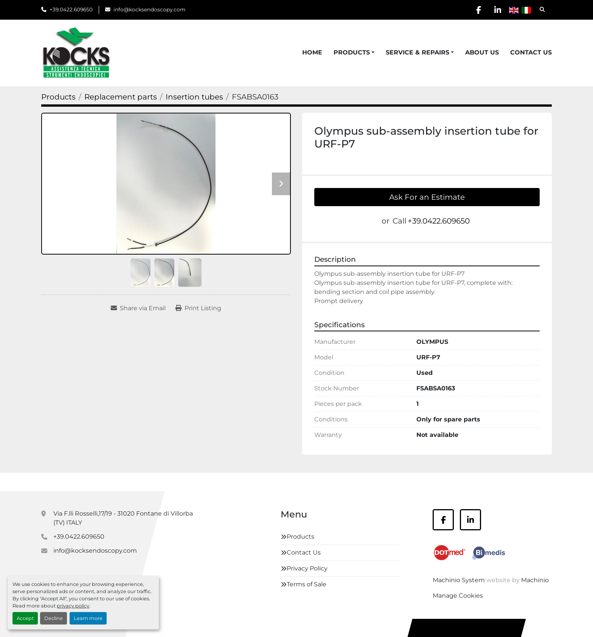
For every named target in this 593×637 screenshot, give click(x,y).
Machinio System (459, 580)
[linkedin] (497, 9)
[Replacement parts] (120, 96)
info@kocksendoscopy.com (149, 9)
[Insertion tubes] (194, 96)
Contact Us (531, 52)
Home (312, 52)
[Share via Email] (138, 308)
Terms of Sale (306, 584)
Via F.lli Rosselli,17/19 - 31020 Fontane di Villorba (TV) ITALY (123, 518)
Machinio (535, 580)
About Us (482, 52)
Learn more (88, 618)
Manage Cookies (458, 595)
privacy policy (73, 606)
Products (352, 52)
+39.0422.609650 (71, 9)
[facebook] (478, 9)
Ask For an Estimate (427, 197)
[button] (354, 52)
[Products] (58, 96)
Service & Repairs (417, 52)
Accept (25, 618)
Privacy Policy (307, 568)
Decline (53, 618)
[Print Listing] (198, 308)
